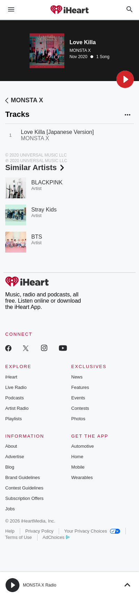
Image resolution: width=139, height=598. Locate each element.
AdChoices (56, 537)
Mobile (77, 467)
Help (10, 531)
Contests (80, 408)
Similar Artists (35, 167)
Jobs (10, 508)
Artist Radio (16, 408)
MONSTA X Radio (39, 585)
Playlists (13, 418)
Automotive (82, 446)
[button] (125, 79)
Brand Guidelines (22, 477)
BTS (36, 237)
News (77, 377)
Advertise (14, 456)
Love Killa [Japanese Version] (57, 132)
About (11, 446)
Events (78, 397)
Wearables (82, 477)
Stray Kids (44, 210)
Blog (9, 467)
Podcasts (14, 397)
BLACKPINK (47, 182)
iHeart (11, 377)
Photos (78, 418)
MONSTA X (80, 50)
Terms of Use (18, 537)
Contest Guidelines (24, 488)
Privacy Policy (39, 531)
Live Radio (15, 387)
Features (80, 387)
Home (77, 456)
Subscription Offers (24, 498)
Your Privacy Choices (92, 531)
